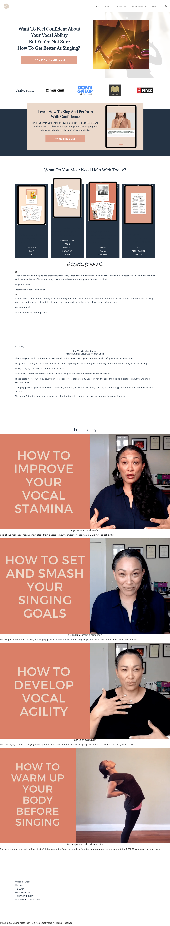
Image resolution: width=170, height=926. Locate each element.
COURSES (156, 6)
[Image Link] (55, 90)
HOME (97, 6)
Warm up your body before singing (85, 844)
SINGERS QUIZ (121, 6)
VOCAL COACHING (139, 6)
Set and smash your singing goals (85, 634)
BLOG (107, 6)
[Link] (20, 885)
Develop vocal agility (85, 739)
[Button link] (49, 60)
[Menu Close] (26, 882)
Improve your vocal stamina (85, 530)
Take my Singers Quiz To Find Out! (85, 265)
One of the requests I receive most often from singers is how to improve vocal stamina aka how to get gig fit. (57, 535)
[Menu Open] (19, 882)
